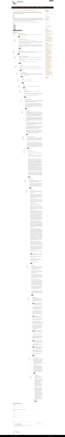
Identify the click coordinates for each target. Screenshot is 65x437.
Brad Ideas (20, 1)
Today (23, 78)
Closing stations (47, 35)
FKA (13, 50)
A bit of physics (23, 72)
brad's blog (14, 30)
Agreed (46, 39)
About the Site (47, 11)
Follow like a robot (28, 99)
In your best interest (30, 136)
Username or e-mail (47, 20)
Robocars (28, 7)
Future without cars (21, 33)
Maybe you (28, 110)
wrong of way (32, 190)
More (52, 76)
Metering (32, 265)
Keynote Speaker (14, 7)
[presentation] (19, 428)
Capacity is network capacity (23, 56)
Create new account (48, 25)
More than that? (36, 357)
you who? (21, 65)
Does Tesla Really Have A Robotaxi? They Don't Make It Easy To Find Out (49, 75)
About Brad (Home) (22, 7)
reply (19, 48)
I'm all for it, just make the (48, 47)
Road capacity (20, 50)
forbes (13, 17)
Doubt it (29, 150)
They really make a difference (49, 33)
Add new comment (19, 30)
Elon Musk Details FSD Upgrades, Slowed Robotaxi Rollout (49, 69)
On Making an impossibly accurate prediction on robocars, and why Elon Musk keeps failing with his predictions (49, 54)
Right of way (31, 179)
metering (33, 297)
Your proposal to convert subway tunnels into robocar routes (49, 38)
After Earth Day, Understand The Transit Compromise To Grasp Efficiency (49, 66)
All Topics (37, 7)
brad (16, 13)
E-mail (13, 407)
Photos (33, 7)
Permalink (14, 35)
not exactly (36, 375)
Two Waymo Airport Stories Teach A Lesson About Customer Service (49, 59)
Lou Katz (14, 33)
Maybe (24, 85)
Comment (14, 416)
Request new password (48, 26)
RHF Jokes (42, 7)
